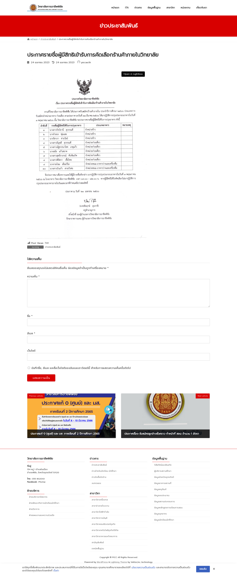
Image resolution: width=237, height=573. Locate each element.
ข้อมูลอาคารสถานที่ (162, 488)
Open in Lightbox (133, 74)
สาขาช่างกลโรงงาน (100, 511)
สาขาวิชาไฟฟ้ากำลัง (100, 517)
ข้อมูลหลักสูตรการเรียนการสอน (168, 512)
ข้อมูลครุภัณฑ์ (160, 494)
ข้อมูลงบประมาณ (161, 500)
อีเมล (31, 339)
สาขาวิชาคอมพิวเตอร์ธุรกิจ (103, 529)
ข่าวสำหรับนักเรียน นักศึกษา (104, 476)
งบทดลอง (96, 488)
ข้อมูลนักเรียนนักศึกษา (164, 525)
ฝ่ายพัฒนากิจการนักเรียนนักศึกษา (44, 508)
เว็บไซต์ (31, 356)
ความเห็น (33, 277)
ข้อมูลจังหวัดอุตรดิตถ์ (164, 482)
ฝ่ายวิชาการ (34, 514)
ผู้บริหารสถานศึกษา (162, 476)
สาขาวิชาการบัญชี (99, 523)
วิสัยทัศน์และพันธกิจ (162, 470)
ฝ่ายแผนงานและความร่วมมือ (41, 520)
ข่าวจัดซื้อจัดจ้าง (99, 482)
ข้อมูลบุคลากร (160, 519)
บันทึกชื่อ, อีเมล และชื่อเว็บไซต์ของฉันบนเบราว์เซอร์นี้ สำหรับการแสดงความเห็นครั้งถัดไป (81, 373)
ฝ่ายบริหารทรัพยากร (38, 502)
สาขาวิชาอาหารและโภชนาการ (104, 541)
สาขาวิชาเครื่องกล (100, 505)
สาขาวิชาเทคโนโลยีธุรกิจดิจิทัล (105, 535)
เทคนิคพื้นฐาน (98, 553)
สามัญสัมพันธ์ (98, 547)
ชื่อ (30, 322)
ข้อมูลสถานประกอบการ (164, 506)
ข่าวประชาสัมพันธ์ (52, 247)
